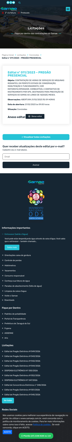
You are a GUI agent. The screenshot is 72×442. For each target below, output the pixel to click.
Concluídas (34, 55)
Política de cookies (42, 424)
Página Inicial (8, 55)
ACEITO (7, 432)
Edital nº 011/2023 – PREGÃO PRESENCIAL (29, 74)
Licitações (21, 55)
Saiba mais (12, 247)
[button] (19, 3)
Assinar (36, 165)
